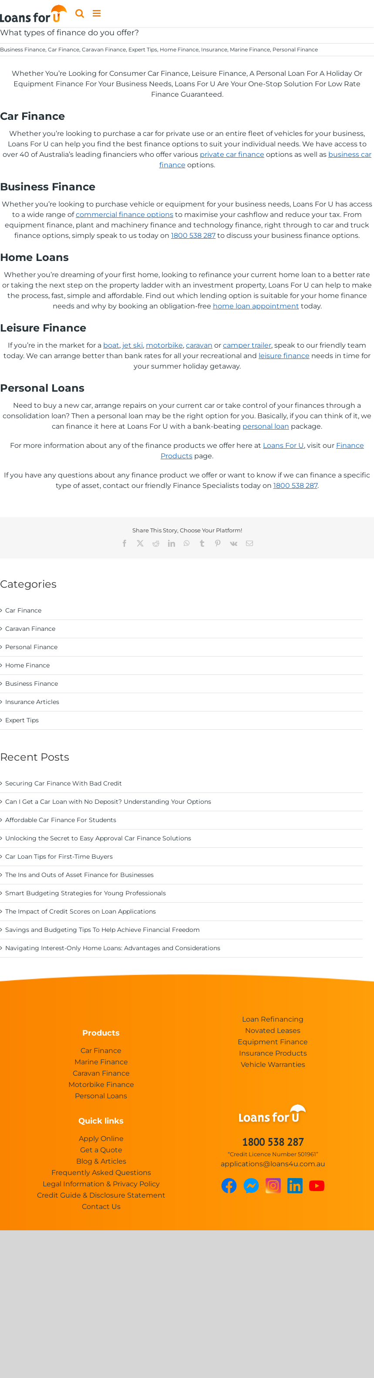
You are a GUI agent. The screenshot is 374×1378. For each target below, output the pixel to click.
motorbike (164, 345)
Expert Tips (142, 49)
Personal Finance (295, 49)
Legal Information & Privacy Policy (101, 1184)
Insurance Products (273, 1053)
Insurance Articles (32, 702)
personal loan (266, 426)
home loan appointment (256, 306)
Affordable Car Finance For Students (60, 820)
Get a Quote (101, 1150)
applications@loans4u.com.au (273, 1164)
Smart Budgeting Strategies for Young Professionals (85, 893)
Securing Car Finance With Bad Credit (63, 783)
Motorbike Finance (101, 1084)
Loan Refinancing (272, 1019)
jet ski (132, 345)
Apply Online (101, 1138)
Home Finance (179, 49)
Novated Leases (272, 1030)
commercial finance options (124, 214)
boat (111, 345)
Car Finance (63, 49)
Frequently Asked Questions (101, 1172)
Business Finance (22, 49)
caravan (199, 345)
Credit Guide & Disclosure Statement (101, 1195)
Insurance (214, 49)
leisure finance (284, 356)
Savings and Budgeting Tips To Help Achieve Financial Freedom (102, 930)
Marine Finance (250, 49)
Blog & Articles (101, 1161)
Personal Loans (101, 1096)
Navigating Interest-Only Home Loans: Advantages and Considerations (112, 948)
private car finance (232, 154)
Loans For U (283, 445)
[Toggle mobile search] (79, 13)
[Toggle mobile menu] (97, 13)
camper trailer (247, 345)
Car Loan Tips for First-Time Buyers (59, 856)
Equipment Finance (273, 1042)
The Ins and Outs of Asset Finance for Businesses (79, 875)
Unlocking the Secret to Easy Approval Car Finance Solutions (98, 838)
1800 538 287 (193, 235)
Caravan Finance (104, 49)
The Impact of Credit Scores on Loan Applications (80, 911)
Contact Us (101, 1206)
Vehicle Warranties (273, 1064)
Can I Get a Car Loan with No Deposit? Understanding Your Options (108, 802)
